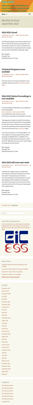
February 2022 (5, 344)
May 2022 (4, 339)
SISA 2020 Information (7, 385)
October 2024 (5, 307)
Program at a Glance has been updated (12, 271)
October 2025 (5, 291)
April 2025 (4, 299)
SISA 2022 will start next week (15, 162)
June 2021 (4, 355)
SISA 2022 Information (22, 35)
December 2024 (6, 302)
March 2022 (5, 342)
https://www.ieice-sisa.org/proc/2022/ (13, 112)
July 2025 (4, 296)
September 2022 (6, 334)
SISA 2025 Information (7, 399)
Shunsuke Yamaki (7, 37)
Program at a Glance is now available (11, 274)
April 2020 (4, 374)
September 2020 (6, 369)
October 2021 (5, 347)
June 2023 (4, 323)
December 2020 (6, 363)
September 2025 (6, 293)
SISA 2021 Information (7, 388)
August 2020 (5, 371)
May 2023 (4, 326)
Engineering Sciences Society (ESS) (11, 226)
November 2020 (6, 366)
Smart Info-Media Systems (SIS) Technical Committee (16, 224)
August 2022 (5, 336)
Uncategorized (6, 401)
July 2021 (4, 352)
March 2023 (5, 328)
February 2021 (5, 361)
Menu (3, 14)
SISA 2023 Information (7, 393)
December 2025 (6, 288)
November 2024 (6, 304)
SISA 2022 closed (9, 32)
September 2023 (6, 318)
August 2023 (5, 320)
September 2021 (6, 350)
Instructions (21, 128)
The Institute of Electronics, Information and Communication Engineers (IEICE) (16, 227)
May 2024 (4, 312)
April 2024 (4, 315)
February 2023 (5, 331)
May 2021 (4, 358)
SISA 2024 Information (7, 396)
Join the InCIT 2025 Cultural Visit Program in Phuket (15, 269)
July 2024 (4, 310)
